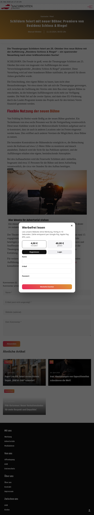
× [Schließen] (72, 225)
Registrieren (34, 252)
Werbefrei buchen (47, 287)
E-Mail (24, 266)
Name (24, 257)
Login (60, 252)
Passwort (25, 276)
